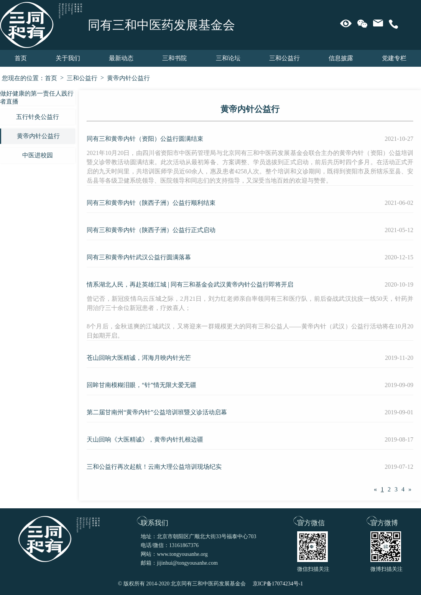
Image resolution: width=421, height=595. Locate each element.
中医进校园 (37, 155)
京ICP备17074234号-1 (278, 584)
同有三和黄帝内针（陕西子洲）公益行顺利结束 (151, 202)
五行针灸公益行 (37, 117)
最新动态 (121, 58)
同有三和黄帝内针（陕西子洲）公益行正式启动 (151, 230)
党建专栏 (394, 58)
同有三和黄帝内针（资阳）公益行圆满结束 (145, 138)
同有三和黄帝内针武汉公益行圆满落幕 (139, 257)
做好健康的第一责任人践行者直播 (37, 97)
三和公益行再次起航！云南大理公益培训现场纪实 (154, 466)
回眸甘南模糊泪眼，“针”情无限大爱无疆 (141, 385)
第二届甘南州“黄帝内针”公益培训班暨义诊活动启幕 (157, 412)
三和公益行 (284, 58)
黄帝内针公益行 (128, 78)
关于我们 (68, 58)
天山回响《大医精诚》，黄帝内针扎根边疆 (145, 439)
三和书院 (174, 58)
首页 (21, 58)
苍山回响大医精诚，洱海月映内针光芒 (139, 357)
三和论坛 (228, 58)
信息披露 (341, 58)
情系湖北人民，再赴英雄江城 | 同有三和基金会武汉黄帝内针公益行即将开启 (190, 284)
